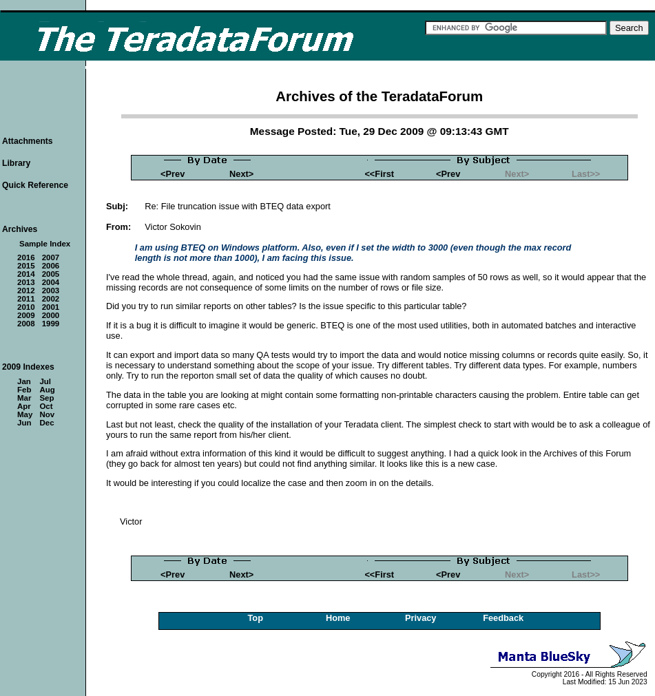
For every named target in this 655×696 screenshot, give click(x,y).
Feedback (503, 618)
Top (255, 618)
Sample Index (44, 244)
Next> (241, 174)
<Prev (172, 174)
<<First (379, 174)
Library (16, 163)
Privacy (421, 618)
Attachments (27, 141)
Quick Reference (35, 185)
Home (338, 618)
